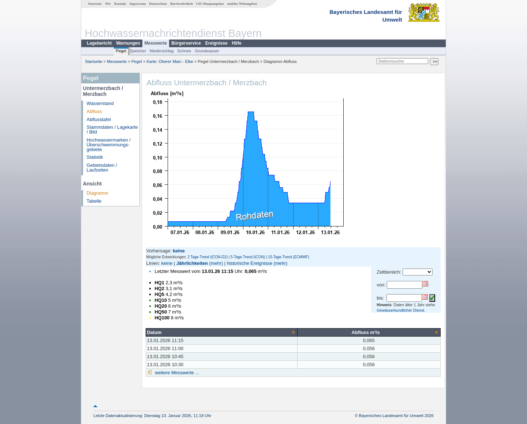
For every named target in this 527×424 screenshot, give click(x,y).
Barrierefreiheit (181, 3)
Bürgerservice (186, 43)
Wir (108, 3)
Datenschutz (158, 3)
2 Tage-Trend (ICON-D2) (207, 257)
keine (167, 263)
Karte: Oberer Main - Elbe (170, 61)
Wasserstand (100, 103)
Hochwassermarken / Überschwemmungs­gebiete (109, 144)
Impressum (138, 3)
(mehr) (216, 263)
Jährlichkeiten (192, 263)
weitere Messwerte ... (176, 372)
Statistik (95, 157)
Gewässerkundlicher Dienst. (401, 310)
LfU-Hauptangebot (210, 3)
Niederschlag (161, 51)
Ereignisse (216, 43)
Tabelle (94, 201)
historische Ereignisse (249, 263)
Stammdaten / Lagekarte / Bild (112, 129)
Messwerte (156, 43)
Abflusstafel (99, 119)
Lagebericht (99, 43)
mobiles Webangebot (242, 3)
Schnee (184, 51)
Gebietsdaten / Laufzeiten (102, 167)
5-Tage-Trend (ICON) (248, 257)
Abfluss (94, 111)
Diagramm (97, 193)
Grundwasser (207, 51)
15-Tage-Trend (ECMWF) (288, 257)
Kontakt (120, 3)
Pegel (121, 51)
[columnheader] (221, 332)
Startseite (95, 3)
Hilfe (237, 43)
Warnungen (128, 43)
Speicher (138, 51)
